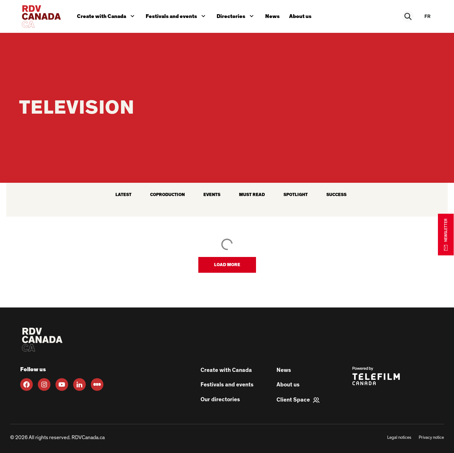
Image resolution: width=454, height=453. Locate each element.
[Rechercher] (409, 16)
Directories (238, 14)
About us (303, 15)
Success (336, 195)
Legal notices (399, 437)
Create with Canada (107, 14)
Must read (252, 195)
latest (123, 195)
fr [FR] (427, 16)
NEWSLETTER (446, 234)
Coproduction (167, 195)
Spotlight (295, 195)
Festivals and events (177, 14)
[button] (227, 265)
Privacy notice (431, 437)
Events (211, 195)
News (274, 15)
